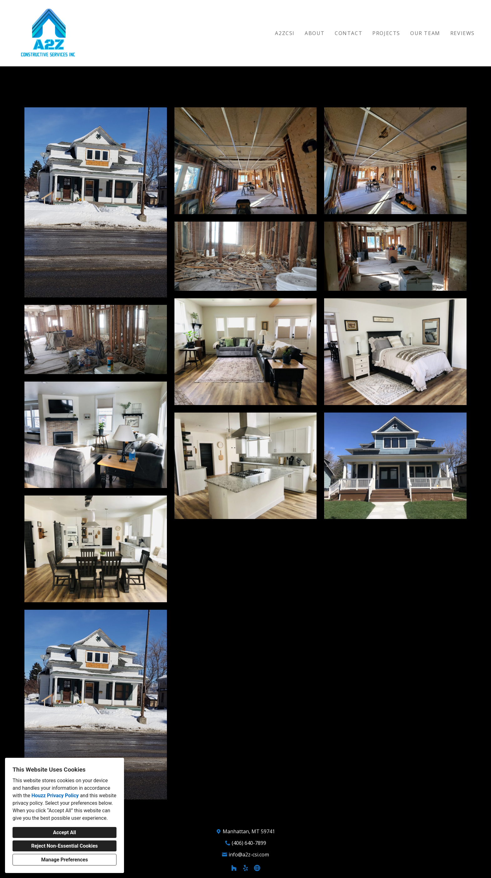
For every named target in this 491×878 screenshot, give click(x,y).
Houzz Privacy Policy (55, 795)
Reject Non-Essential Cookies (64, 846)
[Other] (257, 868)
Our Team (425, 33)
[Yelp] (246, 868)
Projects (386, 33)
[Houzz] (234, 868)
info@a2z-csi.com (249, 854)
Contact (348, 33)
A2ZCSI (285, 33)
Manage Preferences (64, 860)
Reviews (462, 33)
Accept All (64, 832)
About (315, 33)
